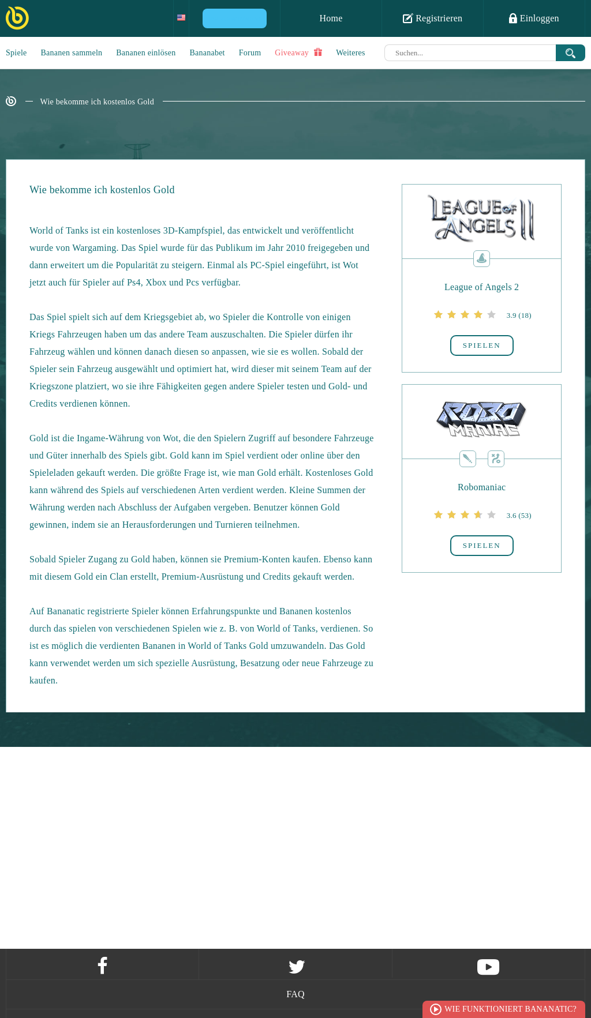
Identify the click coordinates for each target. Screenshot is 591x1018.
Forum (250, 52)
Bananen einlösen (145, 52)
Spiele (16, 52)
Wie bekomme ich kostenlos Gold (97, 101)
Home (330, 18)
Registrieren (433, 18)
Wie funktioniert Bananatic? (510, 1009)
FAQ (295, 994)
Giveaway (298, 52)
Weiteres (350, 52)
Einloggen (534, 18)
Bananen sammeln (72, 52)
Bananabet (207, 52)
